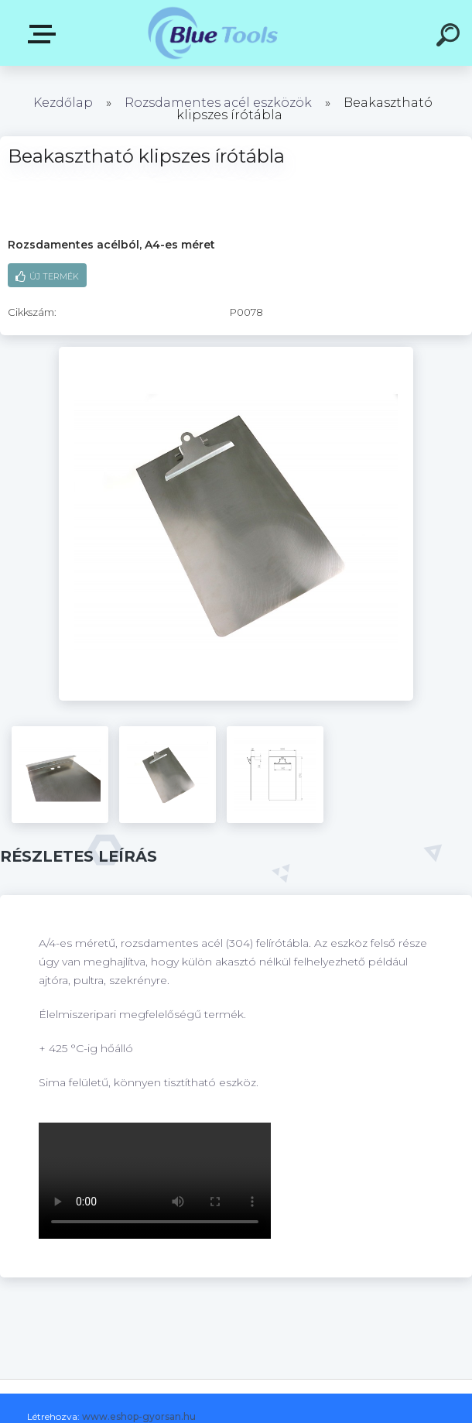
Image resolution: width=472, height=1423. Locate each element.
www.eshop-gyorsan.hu (139, 1416)
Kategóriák (44, 34)
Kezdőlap (63, 102)
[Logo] (213, 33)
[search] (450, 37)
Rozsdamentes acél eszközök (218, 102)
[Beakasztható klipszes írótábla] (236, 352)
